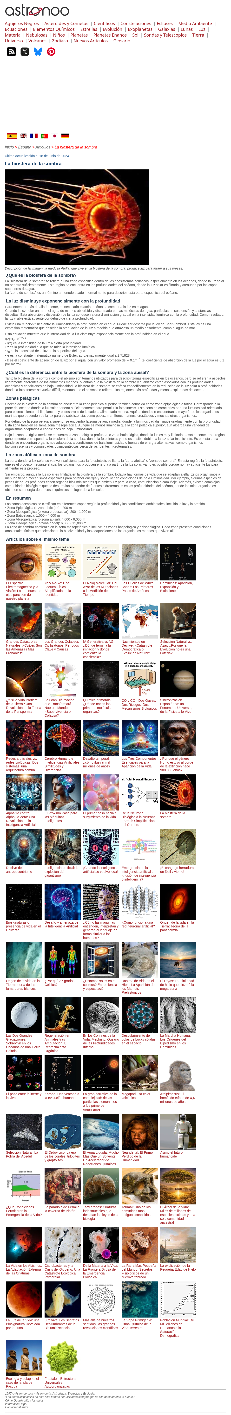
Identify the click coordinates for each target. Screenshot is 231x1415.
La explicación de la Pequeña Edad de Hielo (178, 1265)
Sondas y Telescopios (165, 35)
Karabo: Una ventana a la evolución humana (63, 1094)
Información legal (16, 1404)
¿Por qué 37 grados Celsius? (63, 981)
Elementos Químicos (54, 29)
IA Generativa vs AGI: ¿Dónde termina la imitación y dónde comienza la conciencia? (101, 647)
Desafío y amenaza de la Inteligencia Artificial (63, 922)
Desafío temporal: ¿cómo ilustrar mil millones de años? (101, 760)
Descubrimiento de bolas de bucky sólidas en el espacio (140, 1037)
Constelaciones (135, 23)
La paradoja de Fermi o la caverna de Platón (63, 1207)
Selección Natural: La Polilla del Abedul (24, 1152)
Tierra (198, 35)
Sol (135, 35)
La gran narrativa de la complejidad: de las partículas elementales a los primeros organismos (101, 1099)
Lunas (187, 29)
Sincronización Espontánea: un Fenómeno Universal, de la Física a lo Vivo (178, 704)
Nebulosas (36, 35)
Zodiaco (60, 41)
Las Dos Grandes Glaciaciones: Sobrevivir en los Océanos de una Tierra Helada (24, 1041)
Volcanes (37, 41)
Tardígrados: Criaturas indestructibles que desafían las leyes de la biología (101, 1211)
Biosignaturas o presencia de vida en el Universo (24, 924)
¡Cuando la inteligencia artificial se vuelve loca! (101, 868)
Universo (14, 41)
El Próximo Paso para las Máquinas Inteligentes (63, 815)
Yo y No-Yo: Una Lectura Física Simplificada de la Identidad (63, 587)
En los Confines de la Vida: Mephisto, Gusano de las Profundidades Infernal (101, 1039)
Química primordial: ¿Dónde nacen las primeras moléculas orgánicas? (101, 704)
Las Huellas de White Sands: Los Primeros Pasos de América (140, 585)
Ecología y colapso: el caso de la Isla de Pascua (24, 1380)
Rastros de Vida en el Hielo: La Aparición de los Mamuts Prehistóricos (140, 984)
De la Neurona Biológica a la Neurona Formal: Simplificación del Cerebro (140, 817)
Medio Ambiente (195, 23)
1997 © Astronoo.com (19, 1393)
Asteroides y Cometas (66, 23)
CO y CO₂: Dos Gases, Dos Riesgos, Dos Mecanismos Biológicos (140, 702)
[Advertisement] (115, 96)
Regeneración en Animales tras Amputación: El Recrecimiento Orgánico (63, 1041)
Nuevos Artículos (91, 41)
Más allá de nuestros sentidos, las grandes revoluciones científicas (101, 1322)
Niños (59, 35)
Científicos (104, 23)
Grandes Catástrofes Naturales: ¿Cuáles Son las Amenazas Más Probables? (24, 645)
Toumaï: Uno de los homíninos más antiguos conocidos (140, 1209)
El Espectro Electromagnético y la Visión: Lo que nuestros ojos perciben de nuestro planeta (24, 588)
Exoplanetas (140, 29)
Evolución (112, 29)
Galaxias (166, 29)
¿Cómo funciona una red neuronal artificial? (140, 922)
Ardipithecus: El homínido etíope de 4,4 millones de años (178, 1096)
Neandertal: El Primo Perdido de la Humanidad (140, 1154)
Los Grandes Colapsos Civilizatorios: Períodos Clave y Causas (63, 643)
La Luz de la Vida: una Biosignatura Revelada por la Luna (24, 1322)
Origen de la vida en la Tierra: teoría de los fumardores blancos (24, 982)
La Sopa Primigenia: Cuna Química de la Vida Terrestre (140, 1322)
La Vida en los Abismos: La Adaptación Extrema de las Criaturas (24, 1267)
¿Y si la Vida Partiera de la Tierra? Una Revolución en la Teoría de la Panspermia (24, 704)
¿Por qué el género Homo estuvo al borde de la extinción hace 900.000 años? (178, 762)
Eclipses (165, 23)
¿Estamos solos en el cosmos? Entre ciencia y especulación (101, 982)
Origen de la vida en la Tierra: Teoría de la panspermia (178, 924)
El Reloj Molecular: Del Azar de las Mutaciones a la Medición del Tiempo (101, 587)
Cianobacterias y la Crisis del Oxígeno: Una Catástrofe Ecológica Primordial (63, 1269)
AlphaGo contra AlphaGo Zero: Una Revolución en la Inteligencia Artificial (24, 817)
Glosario (121, 41)
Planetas (79, 35)
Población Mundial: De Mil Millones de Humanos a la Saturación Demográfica (178, 1326)
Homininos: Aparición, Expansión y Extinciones (178, 585)
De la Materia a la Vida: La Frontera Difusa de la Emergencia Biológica (101, 1269)
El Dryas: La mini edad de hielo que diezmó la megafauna (178, 982)
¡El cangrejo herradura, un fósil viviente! (178, 868)
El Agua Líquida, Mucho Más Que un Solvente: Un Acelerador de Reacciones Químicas (101, 1156)
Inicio (9, 147)
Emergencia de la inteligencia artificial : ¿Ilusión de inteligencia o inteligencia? (140, 871)
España (24, 147)
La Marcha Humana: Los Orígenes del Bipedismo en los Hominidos (178, 1039)
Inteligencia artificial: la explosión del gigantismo (63, 869)
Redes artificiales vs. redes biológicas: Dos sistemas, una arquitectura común (24, 762)
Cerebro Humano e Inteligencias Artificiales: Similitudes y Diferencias (63, 762)
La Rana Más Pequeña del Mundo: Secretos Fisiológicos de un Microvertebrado (140, 1269)
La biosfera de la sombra (178, 813)
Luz (201, 29)
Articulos (43, 147)
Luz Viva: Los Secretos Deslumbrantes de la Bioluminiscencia (63, 1322)
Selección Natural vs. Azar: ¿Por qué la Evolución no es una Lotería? (178, 645)
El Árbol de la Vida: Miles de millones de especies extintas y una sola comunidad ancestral (178, 1212)
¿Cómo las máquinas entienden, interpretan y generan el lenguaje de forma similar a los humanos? (101, 928)
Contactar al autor (16, 1407)
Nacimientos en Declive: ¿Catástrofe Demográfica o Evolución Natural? (140, 645)
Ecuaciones (16, 29)
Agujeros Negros (22, 23)
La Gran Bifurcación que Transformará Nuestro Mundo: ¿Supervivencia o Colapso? (63, 705)
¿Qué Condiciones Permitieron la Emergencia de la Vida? (24, 1209)
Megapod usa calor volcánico (140, 1094)
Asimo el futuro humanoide (178, 1152)
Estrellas (88, 29)
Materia (12, 35)
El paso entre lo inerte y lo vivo (24, 1094)
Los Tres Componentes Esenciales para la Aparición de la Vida (140, 760)
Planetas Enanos (110, 35)
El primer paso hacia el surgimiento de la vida (101, 813)
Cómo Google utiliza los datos (24, 1400)
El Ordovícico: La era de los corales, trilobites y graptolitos (63, 1154)
